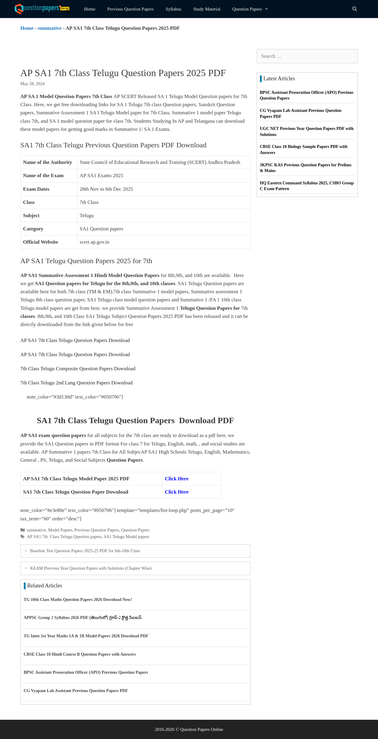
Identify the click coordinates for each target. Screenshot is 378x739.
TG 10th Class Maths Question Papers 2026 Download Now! (78, 599)
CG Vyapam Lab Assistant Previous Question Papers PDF (76, 690)
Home (89, 9)
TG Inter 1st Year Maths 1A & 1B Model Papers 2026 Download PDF (86, 636)
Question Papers (254, 9)
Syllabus (173, 9)
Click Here (177, 479)
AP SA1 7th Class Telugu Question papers (64, 536)
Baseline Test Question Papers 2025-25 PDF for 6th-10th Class (85, 550)
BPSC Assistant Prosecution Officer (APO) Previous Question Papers (86, 672)
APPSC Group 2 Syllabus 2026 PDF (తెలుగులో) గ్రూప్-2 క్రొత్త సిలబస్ (83, 617)
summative (49, 28)
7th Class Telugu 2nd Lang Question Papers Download (76, 383)
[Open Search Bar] (355, 9)
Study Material (206, 9)
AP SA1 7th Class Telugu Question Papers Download (75, 340)
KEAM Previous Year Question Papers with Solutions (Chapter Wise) (91, 568)
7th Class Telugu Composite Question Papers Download (78, 368)
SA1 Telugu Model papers (126, 536)
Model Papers (60, 530)
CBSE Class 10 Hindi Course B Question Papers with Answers (80, 654)
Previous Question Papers (130, 9)
